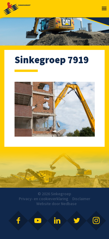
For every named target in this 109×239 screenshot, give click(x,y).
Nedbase (69, 203)
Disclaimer (81, 198)
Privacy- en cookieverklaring (43, 198)
